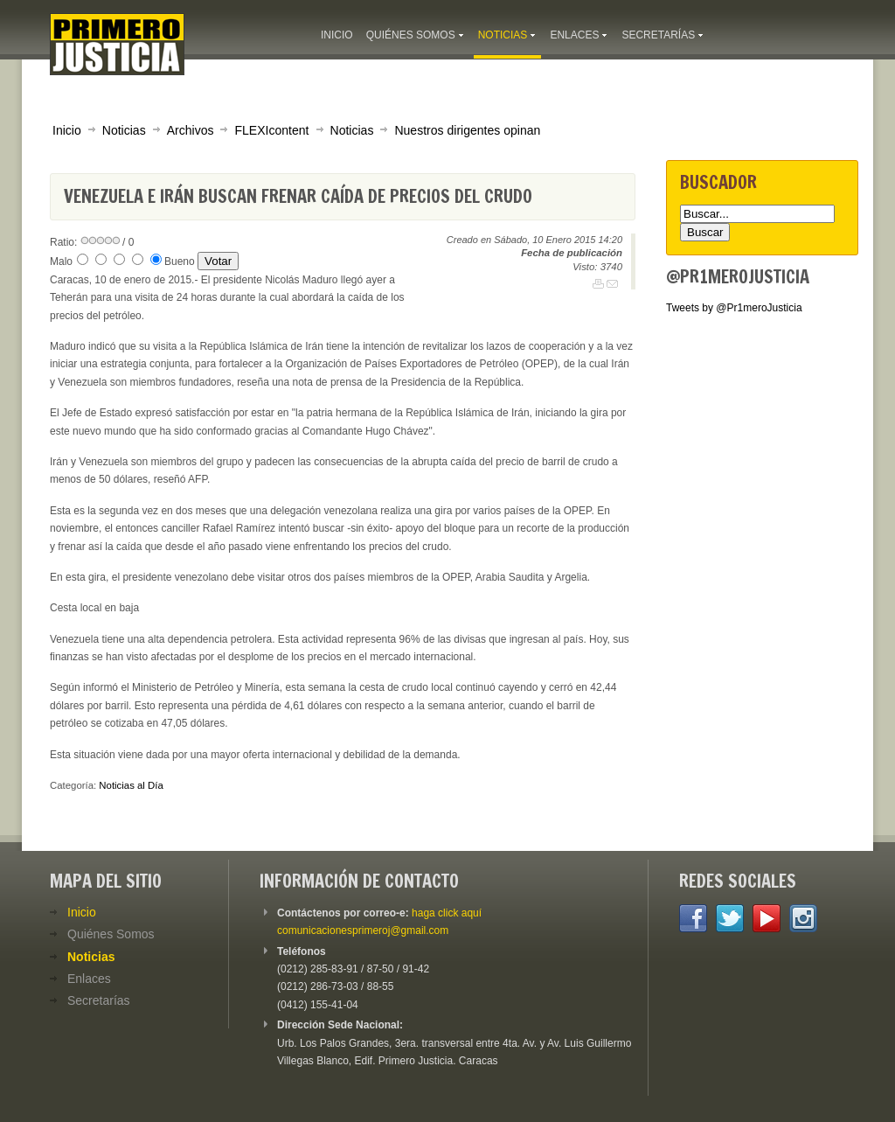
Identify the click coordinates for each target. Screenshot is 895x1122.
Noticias (124, 130)
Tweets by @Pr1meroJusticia (734, 308)
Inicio (66, 130)
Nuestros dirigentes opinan (467, 130)
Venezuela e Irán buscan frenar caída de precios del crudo (298, 196)
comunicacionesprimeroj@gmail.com (362, 930)
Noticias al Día (131, 785)
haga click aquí (447, 913)
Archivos (190, 130)
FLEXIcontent (271, 130)
